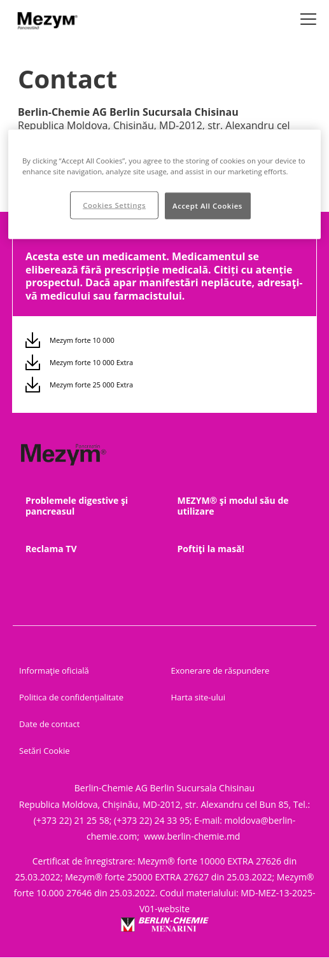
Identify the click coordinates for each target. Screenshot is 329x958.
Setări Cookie (44, 750)
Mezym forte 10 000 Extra (91, 362)
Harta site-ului (198, 697)
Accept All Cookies (207, 206)
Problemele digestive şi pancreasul (76, 506)
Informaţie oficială (54, 670)
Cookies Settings (114, 205)
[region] (164, 184)
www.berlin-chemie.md (193, 836)
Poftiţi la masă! (211, 548)
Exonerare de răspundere (220, 670)
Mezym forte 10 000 (82, 340)
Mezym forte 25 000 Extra (91, 384)
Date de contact (49, 724)
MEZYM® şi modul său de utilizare (233, 506)
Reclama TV (51, 548)
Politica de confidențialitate (71, 697)
